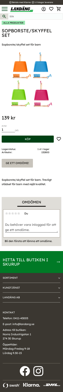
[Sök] (4, 16)
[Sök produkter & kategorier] (35, 16)
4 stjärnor (15, 213)
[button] (5, 9)
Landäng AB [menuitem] (11, 297)
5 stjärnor (18, 213)
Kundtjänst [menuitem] (11, 287)
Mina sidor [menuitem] (43, 9)
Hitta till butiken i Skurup (25, 262)
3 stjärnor (12, 213)
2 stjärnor (9, 213)
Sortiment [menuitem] (10, 277)
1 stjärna (6, 213)
